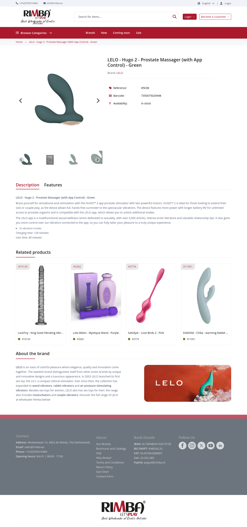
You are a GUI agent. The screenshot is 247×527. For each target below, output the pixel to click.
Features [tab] (53, 185)
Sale (138, 33)
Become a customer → (215, 17)
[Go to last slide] (20, 100)
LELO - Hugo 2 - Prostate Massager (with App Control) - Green (63, 42)
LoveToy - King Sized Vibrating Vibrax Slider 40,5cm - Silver (41, 333)
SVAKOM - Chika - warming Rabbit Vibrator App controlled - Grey (206, 333)
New (104, 33)
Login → (189, 17)
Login (228, 3)
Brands (90, 33)
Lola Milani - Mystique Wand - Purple (96, 333)
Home (19, 42)
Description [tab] (27, 185)
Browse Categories (34, 33)
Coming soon (121, 33)
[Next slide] (97, 100)
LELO (120, 73)
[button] (26, 159)
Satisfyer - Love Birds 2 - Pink (146, 333)
